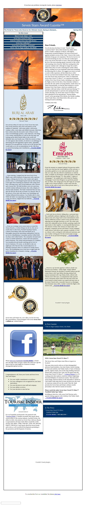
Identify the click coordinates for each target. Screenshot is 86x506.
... (6, 175)
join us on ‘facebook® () (21, 361)
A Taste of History (69, 374)
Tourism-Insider (10, 416)
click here (59, 5)
